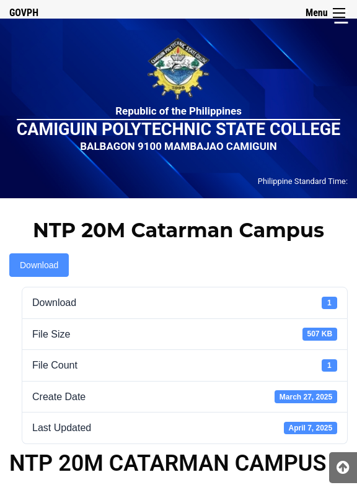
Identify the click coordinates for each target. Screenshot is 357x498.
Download (39, 265)
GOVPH (23, 13)
